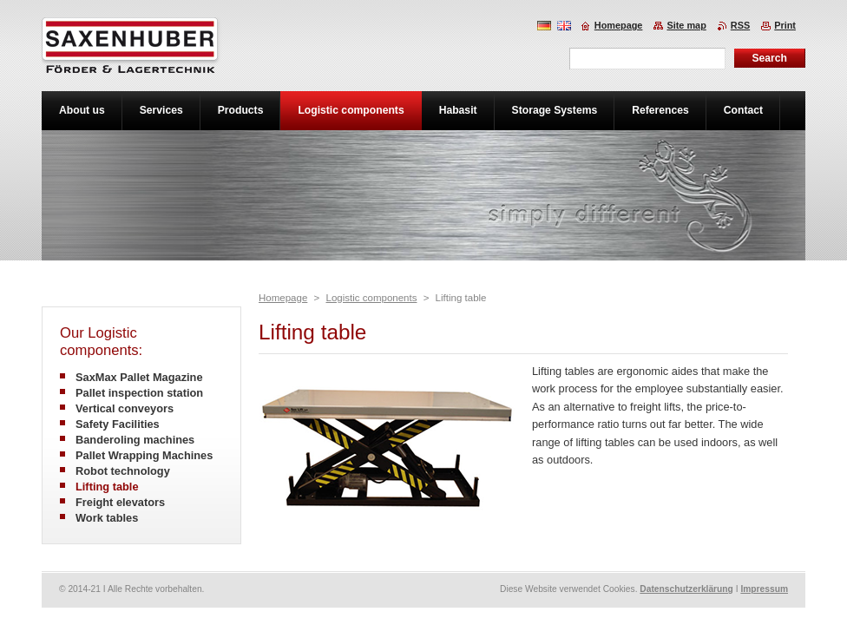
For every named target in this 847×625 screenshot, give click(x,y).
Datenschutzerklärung (686, 589)
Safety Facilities (118, 424)
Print (785, 25)
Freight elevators (120, 502)
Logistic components (371, 298)
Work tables (107, 517)
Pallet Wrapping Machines (144, 455)
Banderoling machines (135, 439)
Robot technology (123, 470)
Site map (686, 25)
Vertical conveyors (125, 408)
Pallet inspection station (139, 392)
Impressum (764, 589)
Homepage (283, 298)
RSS (740, 25)
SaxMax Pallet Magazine (139, 377)
